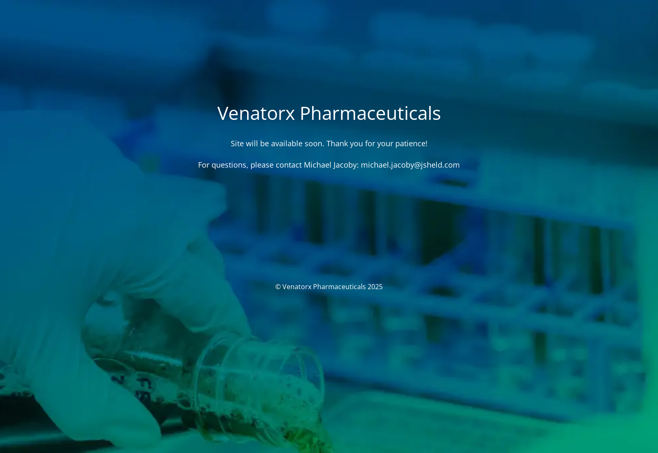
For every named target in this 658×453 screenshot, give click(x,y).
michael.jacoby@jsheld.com (410, 165)
